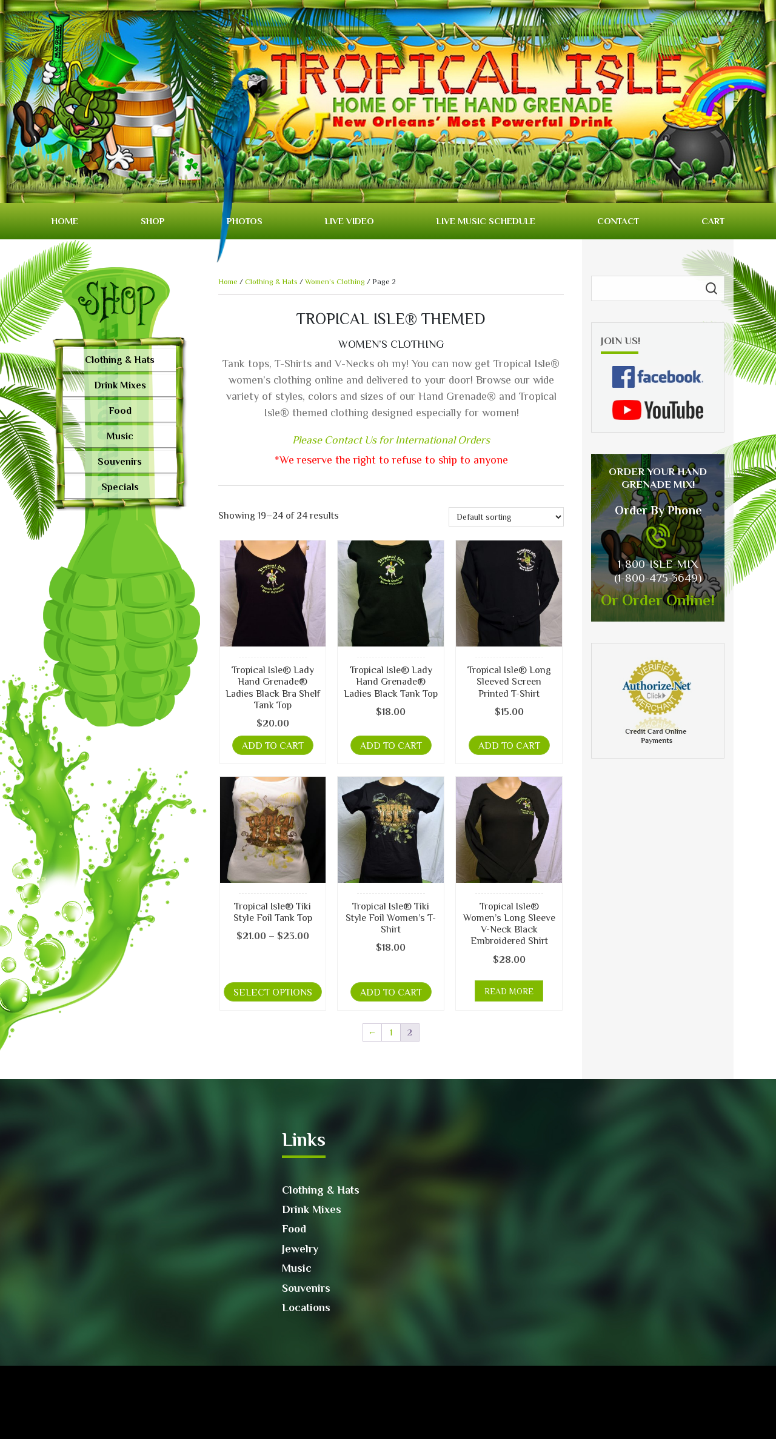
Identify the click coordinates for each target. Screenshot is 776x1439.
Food (120, 410)
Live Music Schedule (485, 221)
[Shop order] (506, 517)
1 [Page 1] (391, 1032)
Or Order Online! (658, 600)
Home (65, 221)
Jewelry (300, 1249)
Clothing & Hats (120, 359)
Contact (618, 221)
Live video (349, 221)
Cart (712, 221)
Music (120, 436)
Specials (120, 487)
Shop (153, 221)
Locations (306, 1307)
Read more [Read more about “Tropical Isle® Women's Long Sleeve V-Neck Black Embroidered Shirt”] (509, 991)
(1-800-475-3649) (657, 577)
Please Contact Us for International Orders (391, 440)
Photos (245, 221)
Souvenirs (120, 461)
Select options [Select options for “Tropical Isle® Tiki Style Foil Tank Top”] (272, 992)
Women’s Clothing (335, 281)
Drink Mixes (120, 385)
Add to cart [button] (273, 745)
